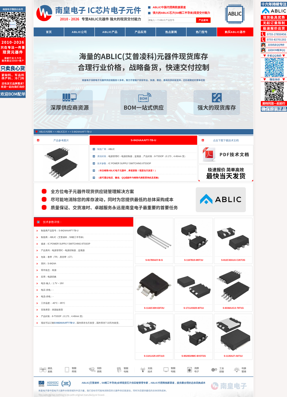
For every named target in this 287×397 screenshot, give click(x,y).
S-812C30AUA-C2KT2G (233, 260)
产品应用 (140, 31)
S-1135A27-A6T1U (233, 356)
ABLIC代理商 (45, 132)
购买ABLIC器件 (235, 31)
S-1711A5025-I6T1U (194, 308)
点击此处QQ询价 (276, 45)
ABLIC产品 (110, 31)
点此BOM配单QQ (276, 50)
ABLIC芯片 (62, 132)
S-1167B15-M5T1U (193, 260)
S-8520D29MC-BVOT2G (194, 356)
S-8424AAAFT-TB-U (82, 132)
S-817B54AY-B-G (154, 260)
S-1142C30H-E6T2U (154, 308)
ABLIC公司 (79, 31)
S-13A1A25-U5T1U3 (154, 356)
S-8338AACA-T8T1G (233, 308)
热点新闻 (171, 31)
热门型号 (202, 31)
